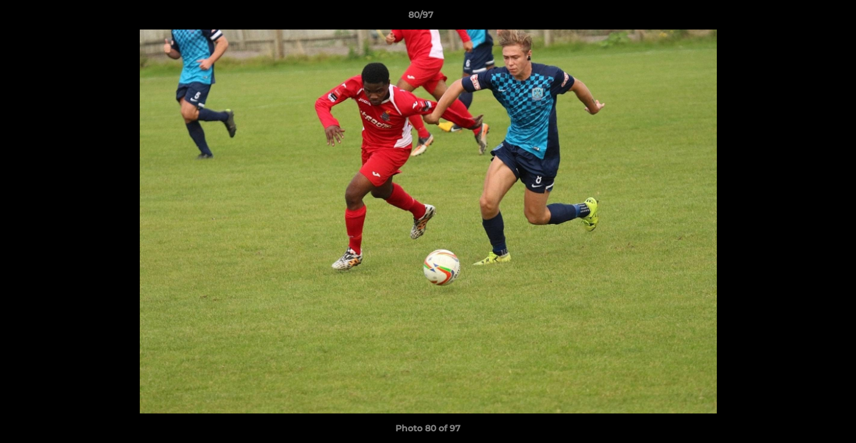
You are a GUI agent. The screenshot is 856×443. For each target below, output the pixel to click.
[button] (804, 17)
